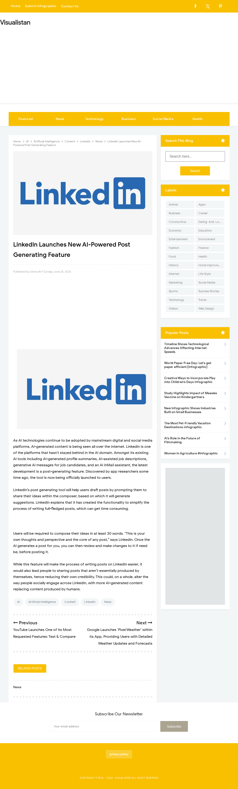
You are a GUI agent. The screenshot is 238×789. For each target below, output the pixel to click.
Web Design (206, 308)
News (60, 119)
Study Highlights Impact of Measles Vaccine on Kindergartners (190, 395)
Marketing (175, 282)
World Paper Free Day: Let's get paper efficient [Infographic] (187, 365)
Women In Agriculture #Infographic (191, 453)
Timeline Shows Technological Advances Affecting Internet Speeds (186, 348)
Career (203, 213)
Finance (203, 248)
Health (197, 119)
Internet (174, 274)
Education (205, 230)
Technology (94, 119)
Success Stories (208, 291)
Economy (175, 230)
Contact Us (70, 6)
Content (70, 602)
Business (129, 119)
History (174, 265)
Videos (173, 308)
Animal (173, 204)
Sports (173, 291)
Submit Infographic (40, 6)
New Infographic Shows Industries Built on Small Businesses (190, 410)
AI (18, 602)
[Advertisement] (119, 63)
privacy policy (119, 754)
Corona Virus (177, 222)
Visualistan (123, 777)
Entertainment (178, 239)
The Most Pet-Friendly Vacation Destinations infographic (187, 425)
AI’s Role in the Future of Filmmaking (182, 440)
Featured (25, 119)
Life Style (204, 274)
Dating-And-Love (210, 222)
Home (15, 6)
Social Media (163, 119)
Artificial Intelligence (42, 602)
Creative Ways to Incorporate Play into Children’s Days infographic (189, 380)
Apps (201, 204)
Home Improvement (211, 265)
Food (172, 256)
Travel (202, 300)
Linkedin (89, 602)
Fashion (174, 248)
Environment (206, 239)
